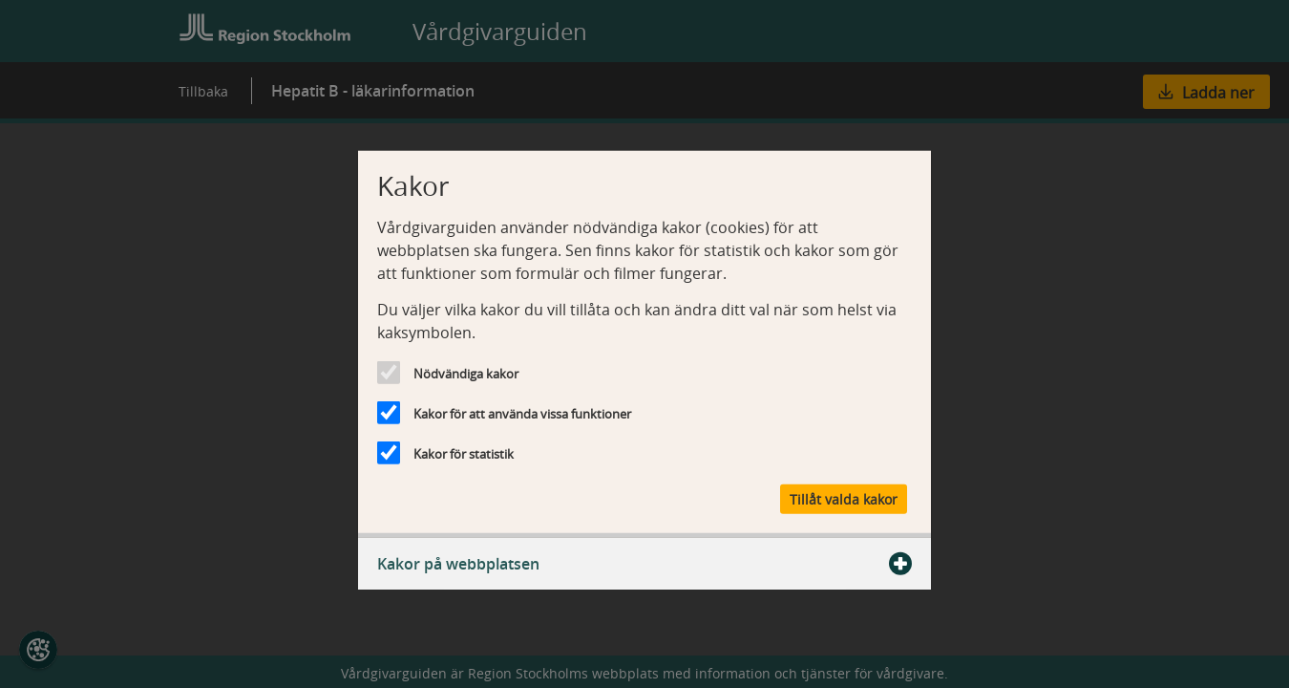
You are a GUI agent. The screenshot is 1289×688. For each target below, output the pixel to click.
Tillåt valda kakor (844, 498)
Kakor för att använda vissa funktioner (522, 413)
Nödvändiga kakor (465, 373)
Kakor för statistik (463, 453)
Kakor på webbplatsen (644, 562)
